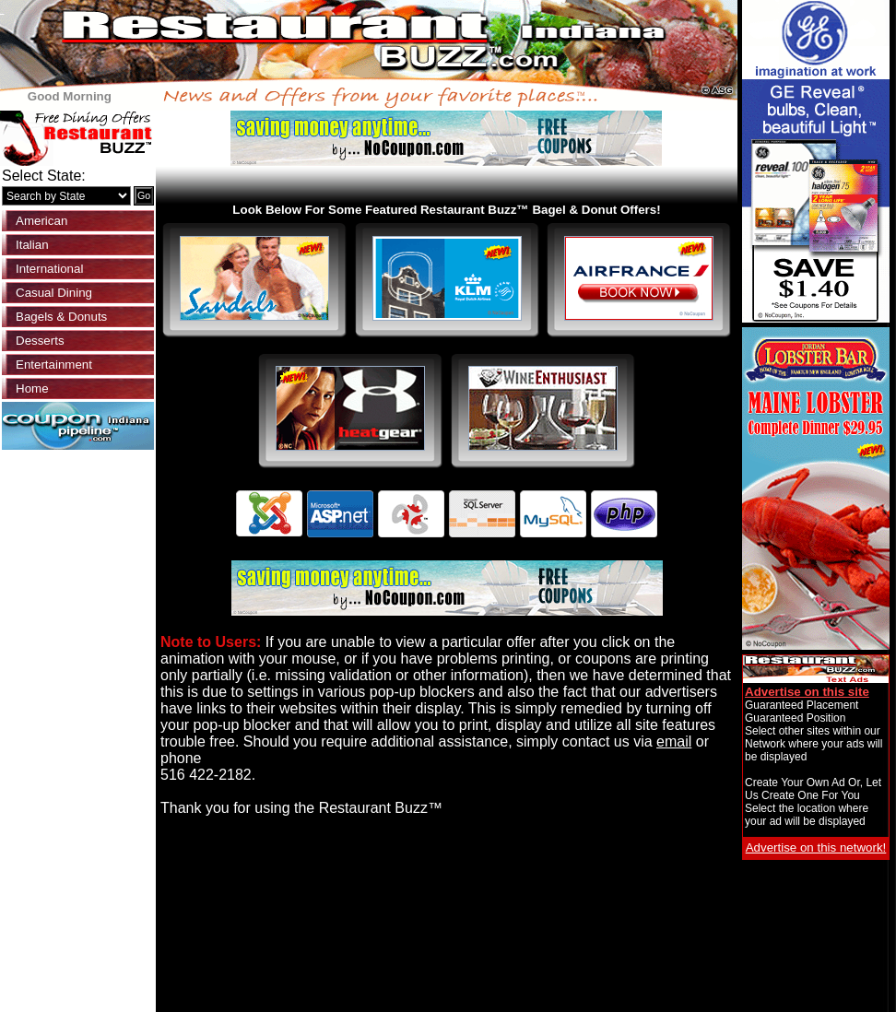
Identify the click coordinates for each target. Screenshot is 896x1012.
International (49, 269)
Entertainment (54, 364)
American (41, 221)
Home (32, 388)
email (673, 741)
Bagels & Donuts (61, 317)
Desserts (40, 340)
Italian (32, 245)
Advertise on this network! (816, 847)
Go (143, 195)
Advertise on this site (807, 692)
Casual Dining (54, 293)
